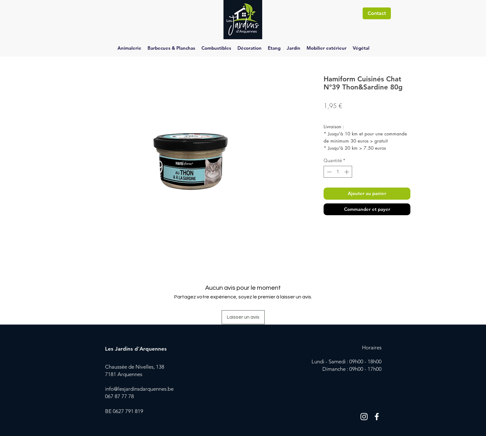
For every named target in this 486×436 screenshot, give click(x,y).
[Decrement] (329, 172)
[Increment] (347, 172)
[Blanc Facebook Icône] (377, 416)
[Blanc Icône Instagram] (364, 416)
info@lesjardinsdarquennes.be (139, 389)
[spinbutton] (338, 172)
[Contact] (377, 13)
